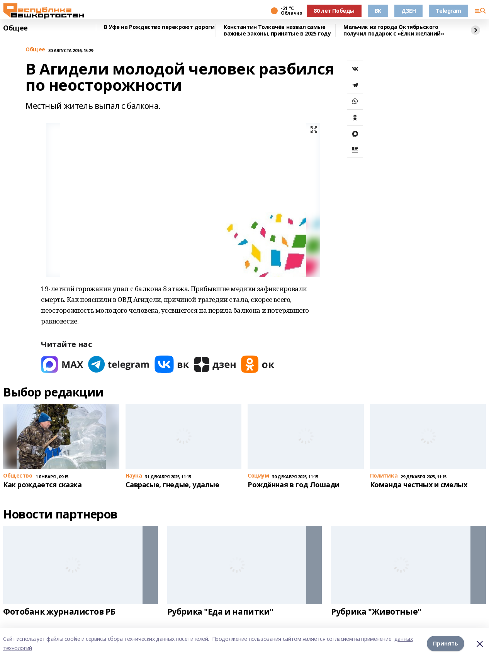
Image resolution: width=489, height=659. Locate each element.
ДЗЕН (408, 10)
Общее (15, 28)
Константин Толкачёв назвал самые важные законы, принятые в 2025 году (277, 30)
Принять (445, 643)
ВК (378, 10)
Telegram (448, 10)
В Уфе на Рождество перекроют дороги (159, 27)
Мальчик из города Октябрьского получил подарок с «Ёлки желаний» (393, 30)
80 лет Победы (334, 10)
